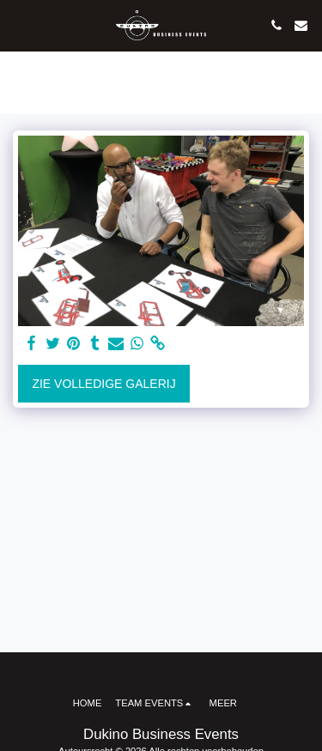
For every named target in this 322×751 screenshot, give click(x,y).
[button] (18, 24)
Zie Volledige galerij (103, 384)
